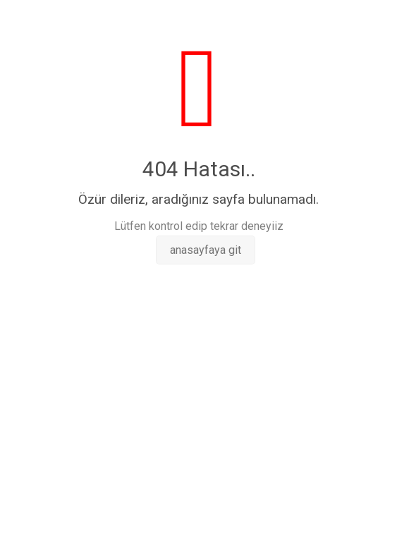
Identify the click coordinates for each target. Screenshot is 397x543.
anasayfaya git (205, 250)
